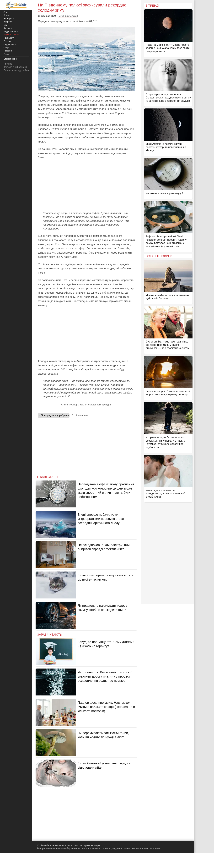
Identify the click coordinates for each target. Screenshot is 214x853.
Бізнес (7, 15)
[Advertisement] (89, 185)
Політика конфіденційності (17, 70)
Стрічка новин (80, 415)
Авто (6, 12)
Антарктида (77, 404)
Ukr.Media (57, 117)
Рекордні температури (99, 404)
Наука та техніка (67, 16)
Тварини (8, 51)
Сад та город (10, 44)
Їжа (5, 25)
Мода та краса (11, 31)
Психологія (9, 38)
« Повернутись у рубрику (54, 415)
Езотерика (9, 18)
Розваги (7, 41)
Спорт (7, 47)
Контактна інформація (15, 67)
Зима (65, 404)
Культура (8, 28)
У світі (7, 54)
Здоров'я (8, 21)
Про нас (8, 63)
